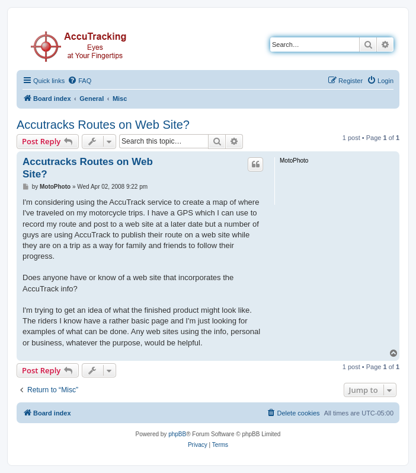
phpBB (177, 434)
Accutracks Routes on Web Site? (103, 124)
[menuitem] (79, 81)
